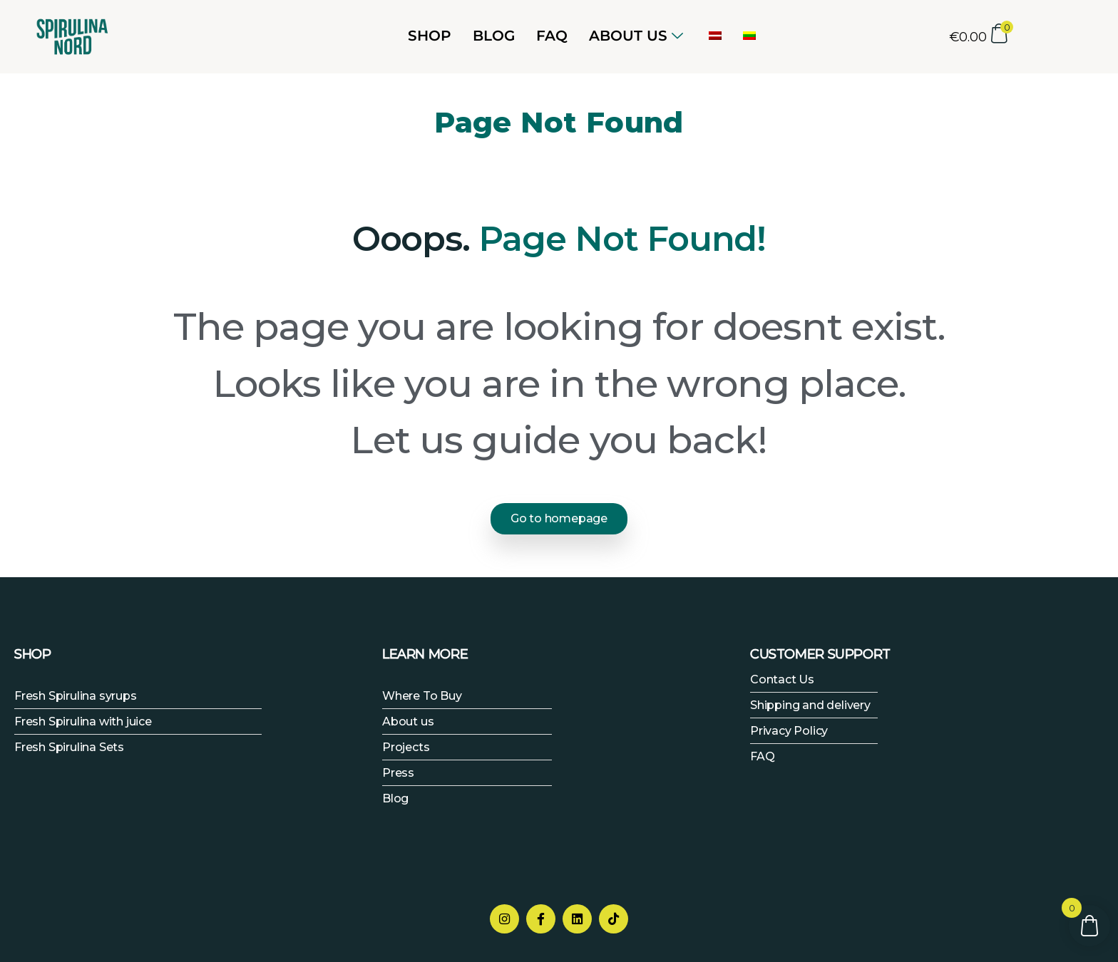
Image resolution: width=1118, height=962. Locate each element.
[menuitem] (715, 35)
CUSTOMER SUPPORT (820, 653)
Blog (494, 35)
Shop (429, 35)
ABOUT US (636, 35)
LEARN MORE (425, 653)
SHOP (32, 653)
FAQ (552, 35)
